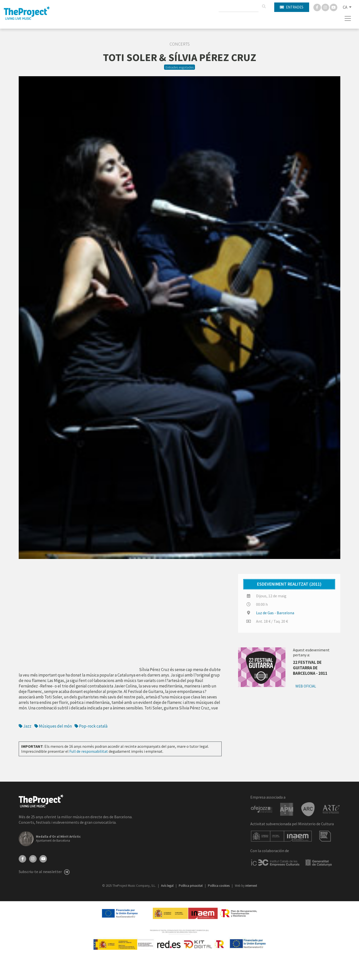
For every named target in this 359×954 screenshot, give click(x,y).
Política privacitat (191, 886)
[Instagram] (326, 7)
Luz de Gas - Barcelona (275, 612)
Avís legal (167, 886)
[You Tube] (333, 7)
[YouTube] (43, 858)
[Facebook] (317, 7)
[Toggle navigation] (348, 18)
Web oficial (305, 686)
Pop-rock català (91, 726)
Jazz (25, 726)
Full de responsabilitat (88, 751)
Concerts (180, 44)
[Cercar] (264, 6)
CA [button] (345, 7)
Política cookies (219, 886)
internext (251, 886)
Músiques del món (53, 726)
